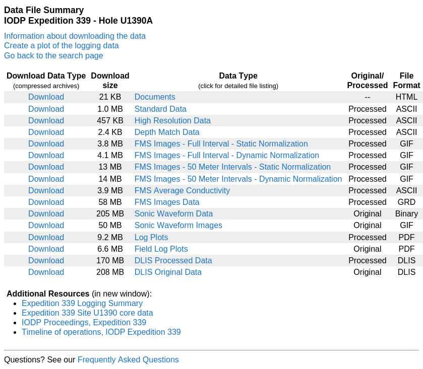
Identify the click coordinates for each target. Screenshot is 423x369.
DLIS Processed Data (173, 260)
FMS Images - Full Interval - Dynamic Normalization (227, 155)
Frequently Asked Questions (128, 359)
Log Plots (151, 237)
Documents (155, 97)
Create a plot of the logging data (61, 45)
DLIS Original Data (168, 272)
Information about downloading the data (75, 36)
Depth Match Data (167, 132)
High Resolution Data (173, 120)
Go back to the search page (53, 55)
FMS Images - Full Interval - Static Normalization (221, 143)
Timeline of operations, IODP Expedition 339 (101, 332)
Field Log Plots (161, 249)
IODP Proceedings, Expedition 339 (84, 322)
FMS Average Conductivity (182, 190)
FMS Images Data (167, 202)
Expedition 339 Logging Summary (82, 303)
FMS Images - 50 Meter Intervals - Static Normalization (233, 167)
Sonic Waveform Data (174, 213)
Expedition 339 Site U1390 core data (87, 313)
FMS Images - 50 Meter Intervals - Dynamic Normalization (238, 179)
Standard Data (161, 109)
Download (46, 97)
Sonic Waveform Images (178, 225)
